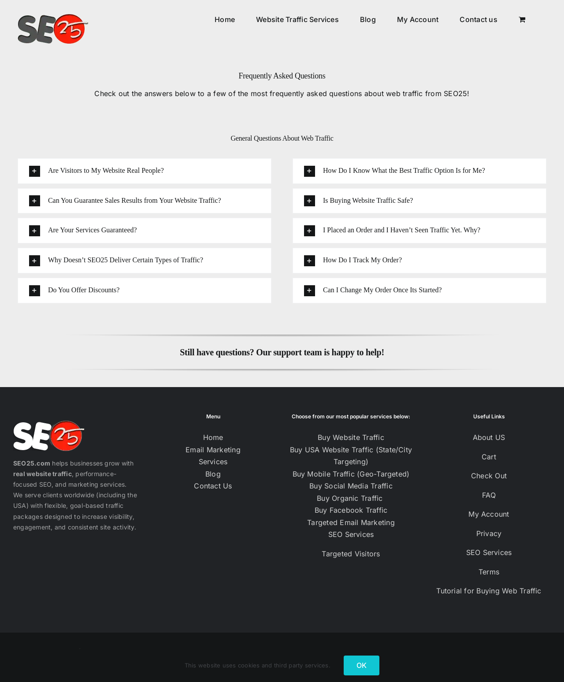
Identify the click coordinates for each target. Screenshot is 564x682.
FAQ (489, 495)
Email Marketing (213, 449)
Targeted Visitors (351, 553)
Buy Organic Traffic (351, 498)
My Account (488, 514)
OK (361, 665)
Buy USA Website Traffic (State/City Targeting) (351, 455)
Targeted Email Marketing (351, 522)
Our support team (289, 352)
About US (489, 437)
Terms (489, 571)
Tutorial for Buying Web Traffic (488, 590)
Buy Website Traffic (351, 437)
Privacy (489, 533)
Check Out (489, 475)
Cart (489, 456)
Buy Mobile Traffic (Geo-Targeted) (351, 474)
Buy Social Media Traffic (351, 485)
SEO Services (351, 534)
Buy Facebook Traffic (351, 510)
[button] (144, 171)
